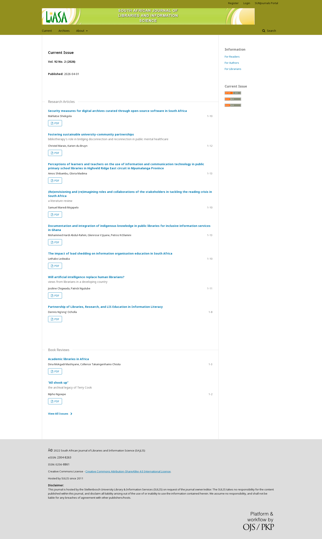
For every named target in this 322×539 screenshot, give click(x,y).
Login (246, 3)
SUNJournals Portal (266, 3)
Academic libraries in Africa (68, 359)
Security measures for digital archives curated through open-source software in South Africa (117, 111)
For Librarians (233, 69)
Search (271, 31)
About (80, 31)
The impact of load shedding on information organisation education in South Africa (110, 253)
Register (233, 3)
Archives (64, 31)
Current (47, 31)
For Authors (232, 63)
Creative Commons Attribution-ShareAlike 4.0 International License (128, 471)
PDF (56, 123)
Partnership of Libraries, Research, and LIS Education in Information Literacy (105, 307)
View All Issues (58, 413)
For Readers (232, 56)
